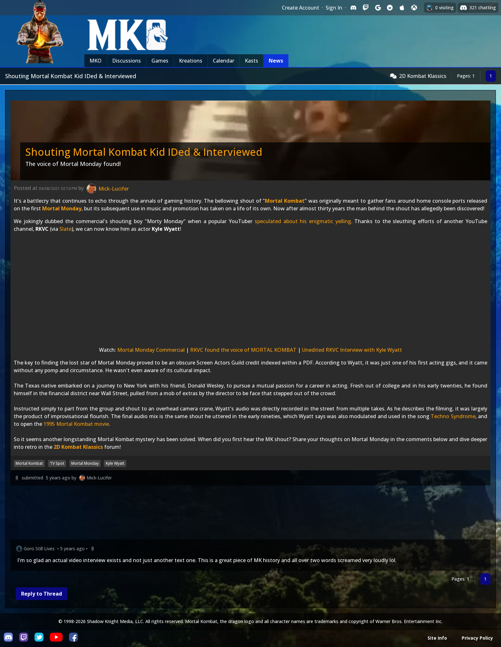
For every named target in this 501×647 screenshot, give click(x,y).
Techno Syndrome (453, 416)
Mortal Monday (61, 208)
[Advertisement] (202, 513)
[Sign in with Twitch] (365, 7)
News (276, 60)
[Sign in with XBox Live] (414, 7)
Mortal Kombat (284, 200)
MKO (95, 60)
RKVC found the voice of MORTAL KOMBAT (243, 349)
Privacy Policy (477, 638)
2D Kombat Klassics (422, 75)
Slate (65, 228)
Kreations (190, 60)
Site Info (437, 638)
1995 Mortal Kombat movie (76, 423)
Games (159, 60)
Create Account (300, 7)
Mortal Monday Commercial (151, 349)
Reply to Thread (41, 593)
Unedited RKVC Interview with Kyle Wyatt (352, 349)
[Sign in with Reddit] (390, 7)
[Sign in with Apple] (402, 7)
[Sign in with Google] (377, 7)
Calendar (223, 60)
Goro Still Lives (39, 548)
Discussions (126, 60)
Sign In (334, 7)
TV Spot (57, 463)
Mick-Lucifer (99, 478)
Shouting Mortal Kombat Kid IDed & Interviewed (143, 152)
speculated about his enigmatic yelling (303, 221)
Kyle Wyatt (115, 463)
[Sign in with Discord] (353, 7)
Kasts (251, 60)
